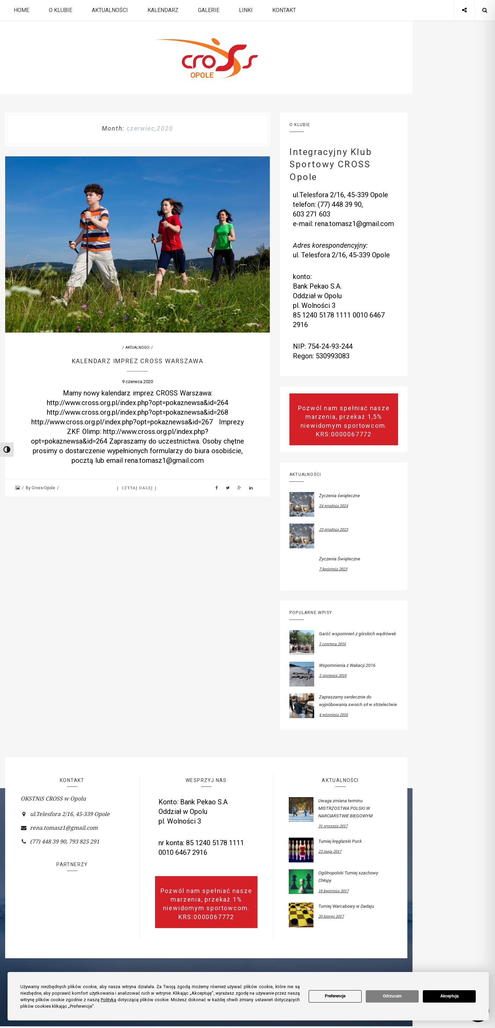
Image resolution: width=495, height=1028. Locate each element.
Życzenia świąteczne (339, 495)
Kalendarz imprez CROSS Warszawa (138, 361)
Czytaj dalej (138, 487)
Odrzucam (392, 996)
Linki (246, 10)
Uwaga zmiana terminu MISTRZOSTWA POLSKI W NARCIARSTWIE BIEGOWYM (345, 808)
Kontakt (284, 10)
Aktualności (110, 10)
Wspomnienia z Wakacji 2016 (347, 665)
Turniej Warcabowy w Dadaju (346, 906)
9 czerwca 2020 (137, 381)
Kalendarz (162, 10)
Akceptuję (449, 996)
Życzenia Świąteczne (339, 558)
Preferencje (335, 996)
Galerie (208, 10)
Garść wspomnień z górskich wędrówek (357, 633)
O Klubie (60, 10)
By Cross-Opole (41, 487)
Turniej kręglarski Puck (340, 841)
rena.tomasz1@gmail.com (64, 827)
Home (21, 10)
